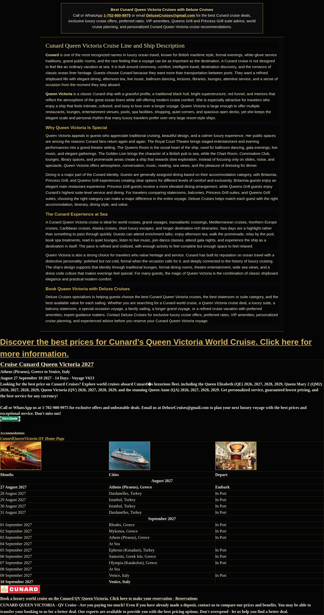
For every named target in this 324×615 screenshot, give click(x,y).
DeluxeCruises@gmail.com (170, 15)
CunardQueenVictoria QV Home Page (32, 438)
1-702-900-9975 (117, 15)
